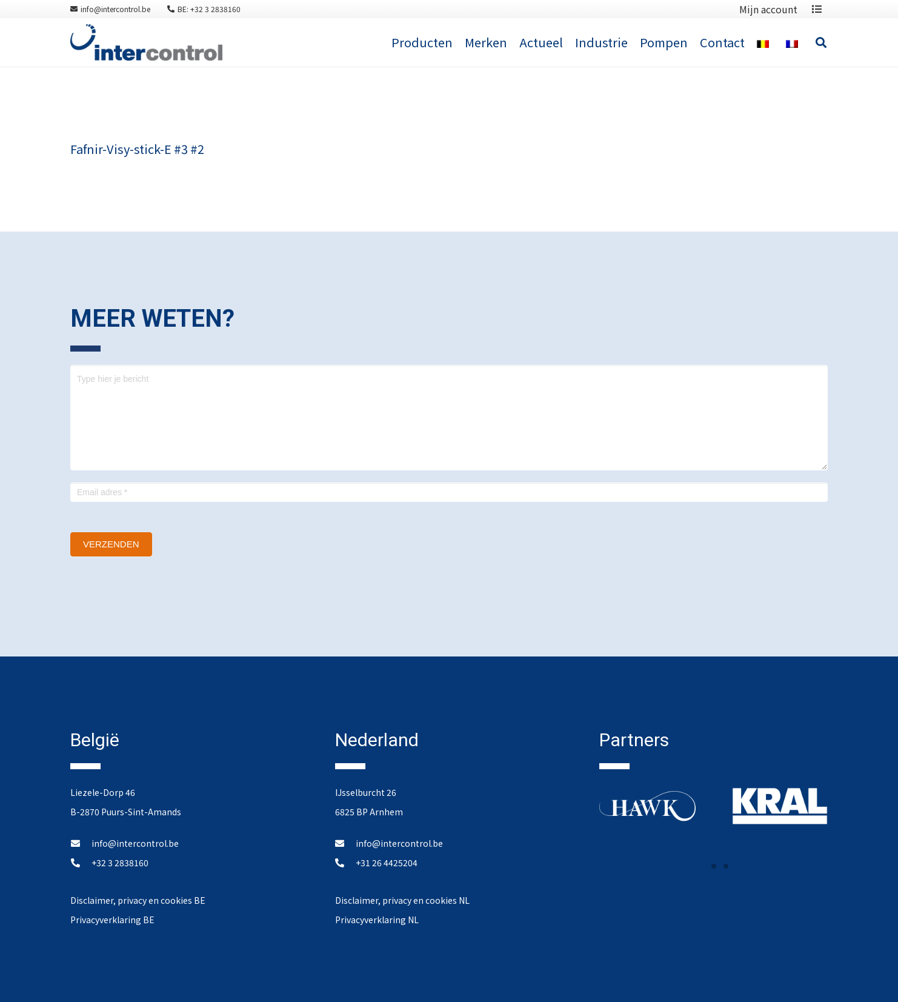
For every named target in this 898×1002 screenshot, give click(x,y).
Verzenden (111, 544)
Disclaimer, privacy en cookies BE (137, 900)
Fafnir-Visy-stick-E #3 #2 (137, 149)
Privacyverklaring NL (377, 919)
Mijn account (768, 9)
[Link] (146, 42)
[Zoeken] (821, 42)
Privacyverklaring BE (112, 919)
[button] (702, 866)
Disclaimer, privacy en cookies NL (402, 900)
